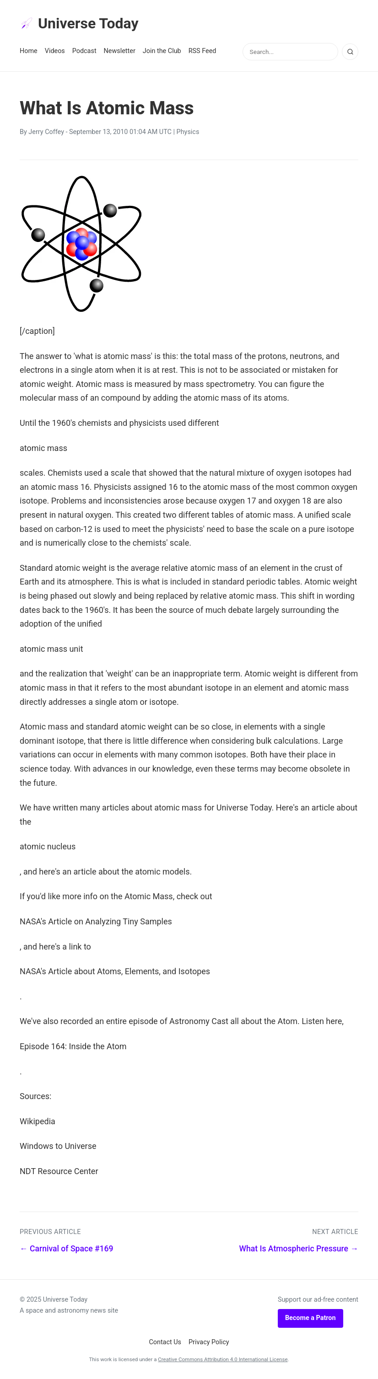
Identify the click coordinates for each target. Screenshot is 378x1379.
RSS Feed (202, 51)
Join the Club (162, 51)
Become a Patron (310, 1318)
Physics (188, 132)
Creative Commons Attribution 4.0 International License (222, 1359)
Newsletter (119, 51)
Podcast (84, 51)
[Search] (350, 51)
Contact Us (165, 1342)
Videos (55, 51)
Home (29, 51)
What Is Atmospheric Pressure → (298, 1248)
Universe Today (79, 23)
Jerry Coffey (46, 132)
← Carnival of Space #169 (66, 1248)
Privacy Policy (209, 1342)
